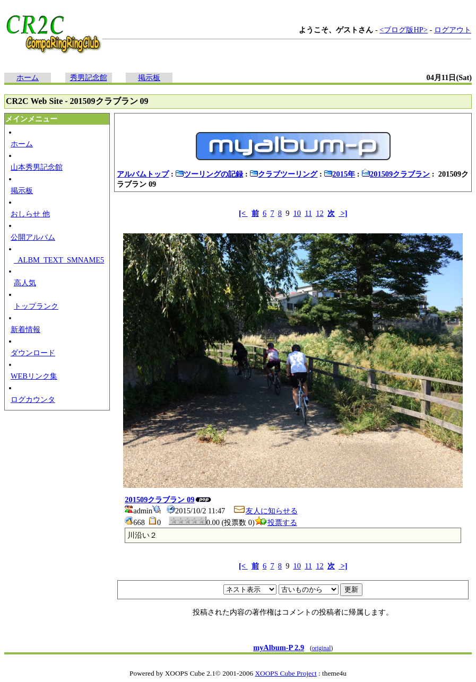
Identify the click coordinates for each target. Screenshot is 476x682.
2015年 (339, 174)
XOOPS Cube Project (285, 673)
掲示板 (149, 77)
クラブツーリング (283, 174)
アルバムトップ (143, 174)
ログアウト (452, 29)
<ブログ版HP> (403, 29)
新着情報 (25, 329)
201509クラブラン (395, 174)
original (321, 648)
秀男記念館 (88, 77)
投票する (276, 522)
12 (319, 213)
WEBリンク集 (34, 376)
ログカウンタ (33, 399)
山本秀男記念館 (37, 167)
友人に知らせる (265, 510)
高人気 (25, 282)
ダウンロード (33, 352)
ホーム (27, 77)
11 (308, 213)
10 (297, 213)
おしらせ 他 (30, 213)
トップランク (36, 306)
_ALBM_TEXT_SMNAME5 (59, 260)
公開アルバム (33, 237)
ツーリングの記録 (209, 174)
